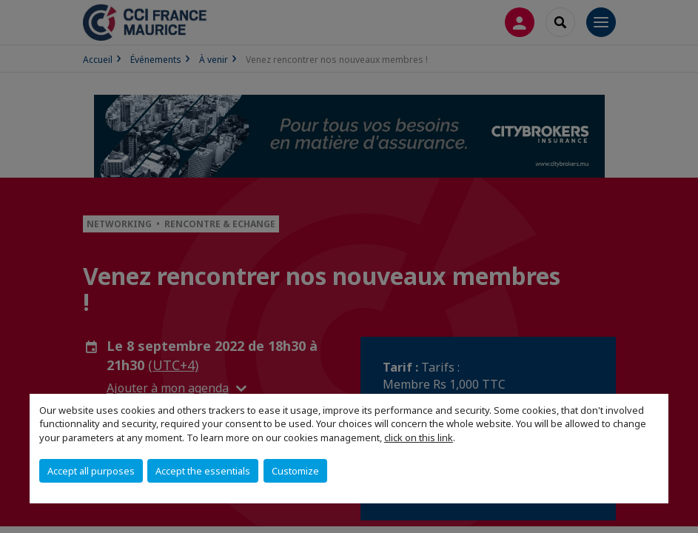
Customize (295, 470)
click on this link (418, 437)
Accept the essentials (202, 470)
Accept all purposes (91, 470)
